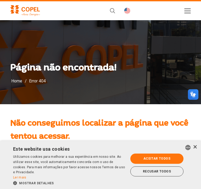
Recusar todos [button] (157, 171)
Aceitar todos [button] (156, 158)
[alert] (100, 165)
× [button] (195, 147)
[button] (69, 182)
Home (16, 80)
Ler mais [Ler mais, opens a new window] (19, 177)
